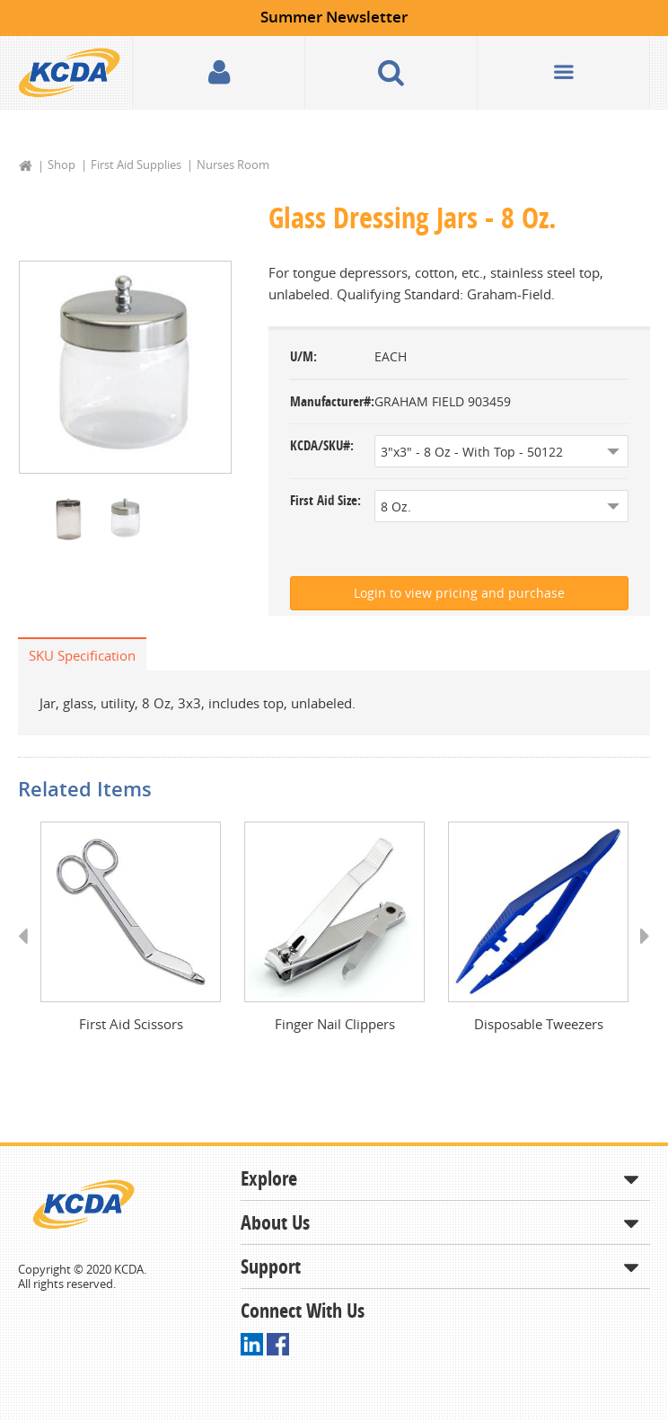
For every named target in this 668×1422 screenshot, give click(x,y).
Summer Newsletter (334, 16)
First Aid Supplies (136, 164)
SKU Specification (82, 655)
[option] (125, 368)
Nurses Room (233, 164)
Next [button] (639, 953)
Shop (61, 164)
